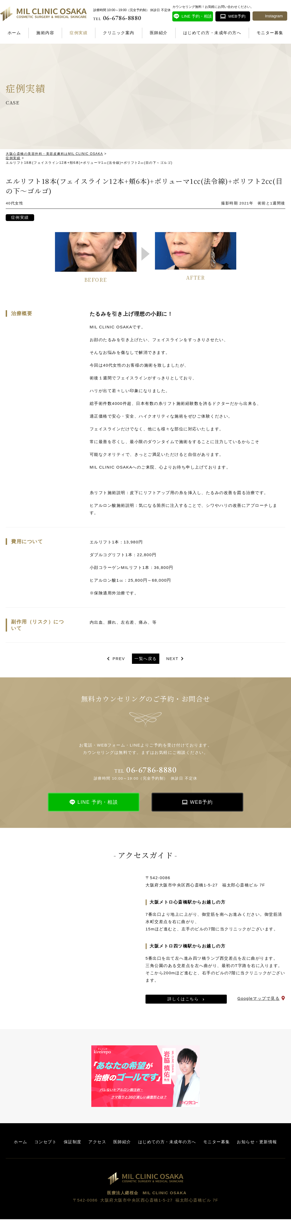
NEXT (172, 659)
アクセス (97, 1142)
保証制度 (72, 1142)
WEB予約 (201, 803)
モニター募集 (270, 32)
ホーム (14, 32)
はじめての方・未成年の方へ (212, 32)
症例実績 (79, 32)
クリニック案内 (118, 32)
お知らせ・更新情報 (257, 1142)
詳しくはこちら (183, 999)
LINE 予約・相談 (97, 803)
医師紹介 (159, 32)
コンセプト (45, 1142)
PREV (118, 659)
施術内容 (45, 32)
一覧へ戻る (145, 659)
